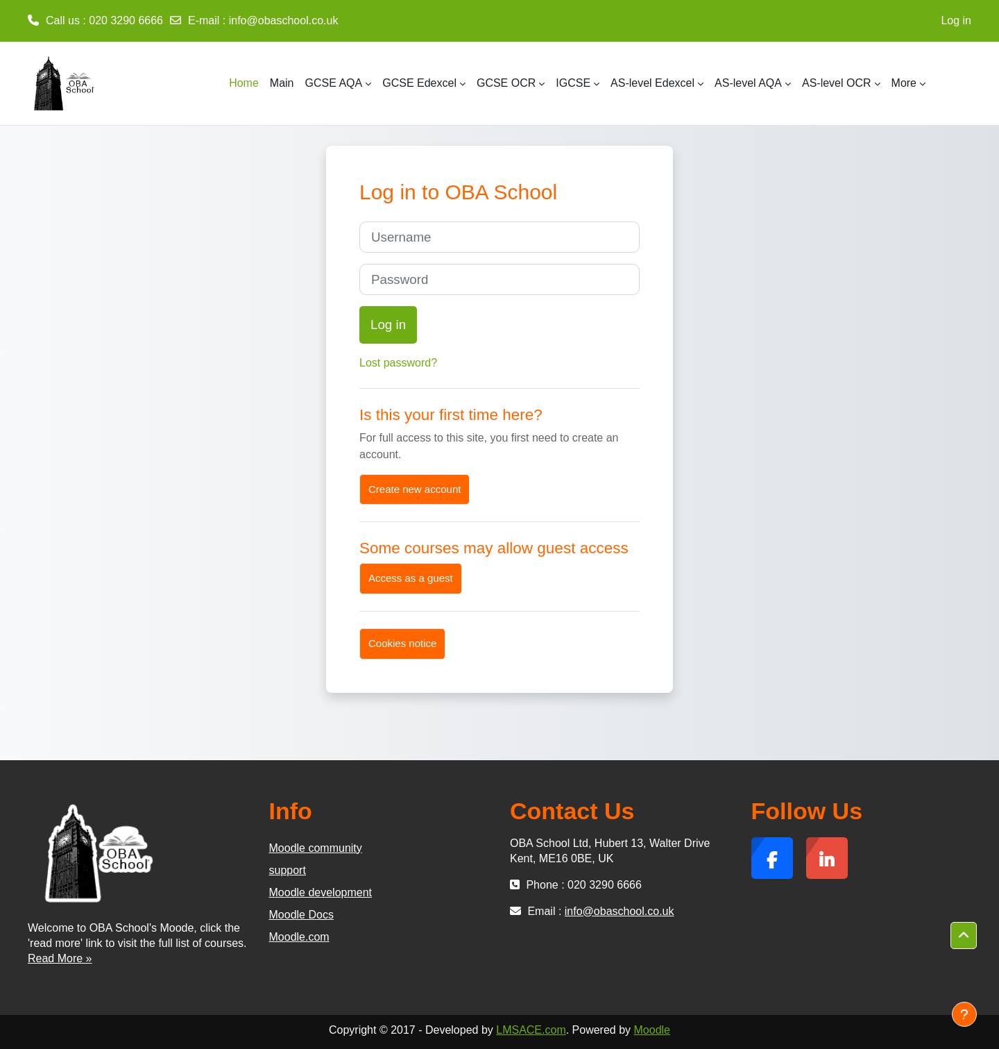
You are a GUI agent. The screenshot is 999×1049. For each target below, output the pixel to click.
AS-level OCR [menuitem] (836, 83)
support (287, 870)
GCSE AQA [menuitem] (334, 83)
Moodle (652, 1030)
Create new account (414, 489)
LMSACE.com (530, 1030)
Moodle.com (299, 937)
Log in (956, 20)
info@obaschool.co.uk (284, 20)
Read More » (60, 958)
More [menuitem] (903, 83)
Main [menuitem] (282, 83)
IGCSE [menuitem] (573, 83)
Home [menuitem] (244, 83)
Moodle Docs (301, 915)
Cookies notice (402, 643)
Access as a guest (410, 578)
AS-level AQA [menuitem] (748, 83)
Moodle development (321, 892)
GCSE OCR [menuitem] (506, 83)
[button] (963, 936)
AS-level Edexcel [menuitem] (652, 83)
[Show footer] (964, 1014)
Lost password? (398, 363)
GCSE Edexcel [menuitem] (419, 83)
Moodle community (315, 848)
